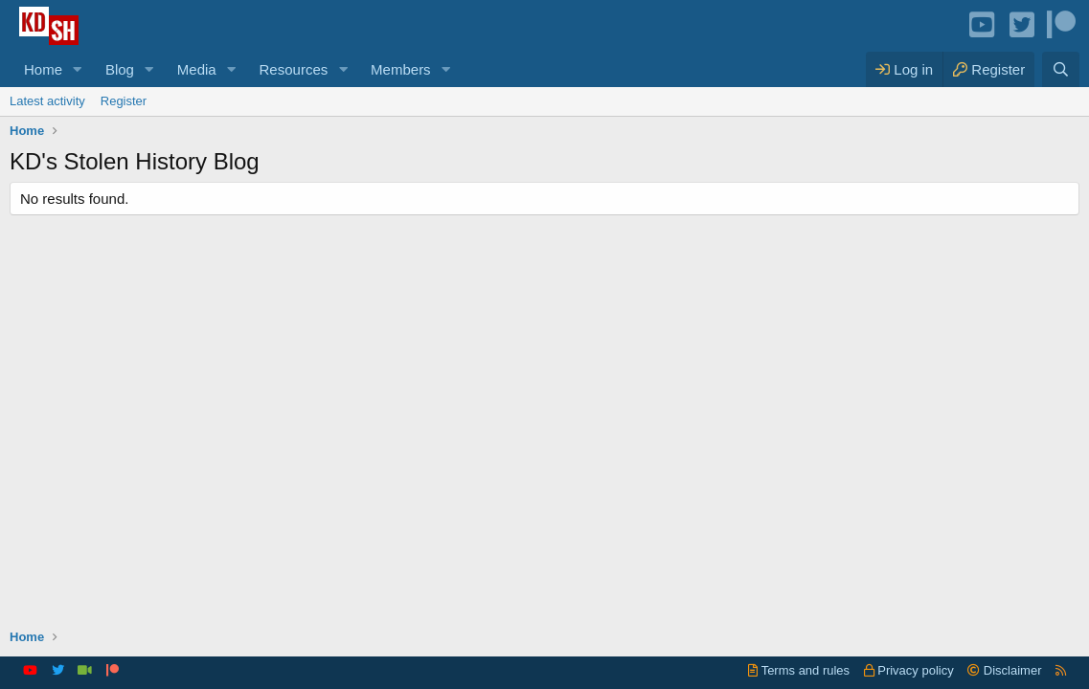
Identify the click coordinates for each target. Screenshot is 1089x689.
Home (43, 69)
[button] (77, 69)
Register (124, 101)
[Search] (1060, 69)
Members (401, 69)
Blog (119, 69)
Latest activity (47, 101)
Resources (294, 69)
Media (196, 69)
